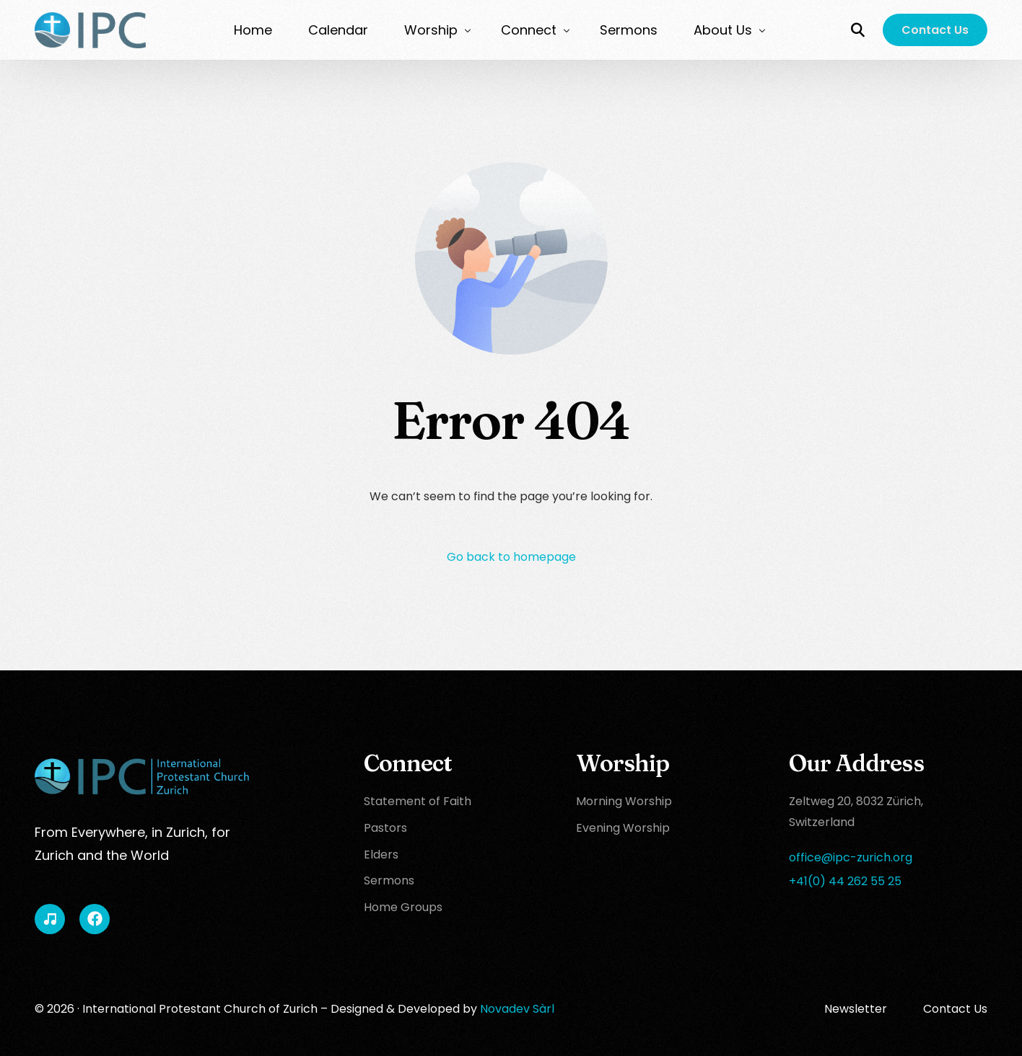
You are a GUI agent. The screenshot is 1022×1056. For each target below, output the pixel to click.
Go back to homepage (511, 557)
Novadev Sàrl (517, 1008)
